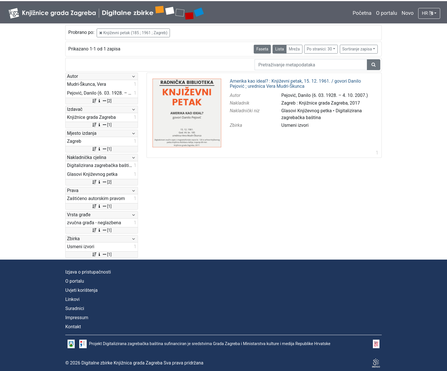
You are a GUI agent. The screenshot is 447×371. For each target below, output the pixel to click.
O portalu (386, 13)
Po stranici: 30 (319, 49)
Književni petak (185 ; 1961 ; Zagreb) (133, 32)
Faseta (262, 49)
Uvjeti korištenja (81, 290)
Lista (279, 49)
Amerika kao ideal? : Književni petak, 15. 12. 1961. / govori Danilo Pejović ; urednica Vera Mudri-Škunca (295, 84)
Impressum (76, 317)
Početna (362, 13)
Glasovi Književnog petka (306, 110)
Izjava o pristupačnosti (88, 272)
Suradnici (74, 308)
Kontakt (73, 326)
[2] (101, 101)
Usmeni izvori (295, 125)
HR (427, 13)
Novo (408, 13)
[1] (101, 125)
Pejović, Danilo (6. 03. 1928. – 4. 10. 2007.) (324, 95)
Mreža (294, 49)
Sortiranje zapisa (357, 49)
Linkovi (72, 299)
